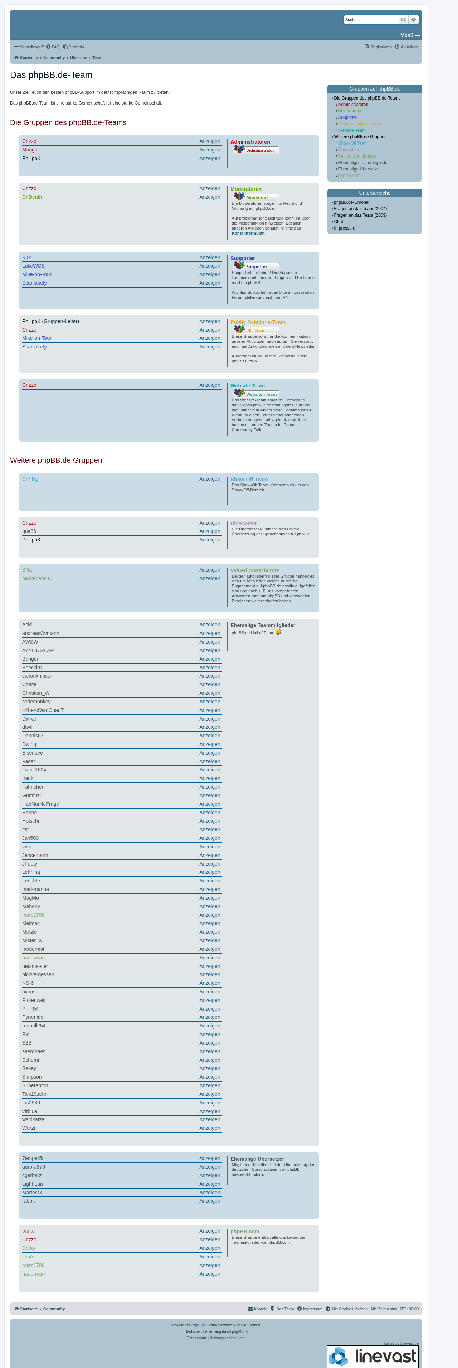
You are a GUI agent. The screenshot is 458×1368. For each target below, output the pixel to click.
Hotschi (30, 821)
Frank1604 (34, 769)
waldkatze (33, 1119)
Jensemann (35, 855)
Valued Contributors (357, 156)
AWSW (30, 642)
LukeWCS (33, 266)
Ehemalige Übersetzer (359, 169)
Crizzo (29, 141)
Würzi (28, 1128)
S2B (27, 1043)
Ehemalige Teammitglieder (363, 162)
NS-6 (28, 983)
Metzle (29, 932)
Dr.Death (32, 197)
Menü (407, 35)
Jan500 (30, 838)
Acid (27, 624)
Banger (30, 659)
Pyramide (32, 1017)
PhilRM (30, 1009)
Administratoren (353, 104)
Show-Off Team (352, 143)
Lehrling (31, 872)
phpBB (197, 1325)
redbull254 (34, 1026)
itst (25, 829)
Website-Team (351, 130)
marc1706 (33, 915)
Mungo (30, 150)
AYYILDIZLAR (38, 650)
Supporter (347, 117)
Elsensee (32, 753)
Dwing (29, 744)
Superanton (35, 1085)
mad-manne (35, 889)
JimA (27, 1256)
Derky (28, 1248)
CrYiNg (30, 479)
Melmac (31, 923)
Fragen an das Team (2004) (360, 208)
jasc (26, 846)
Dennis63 (32, 735)
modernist (33, 949)
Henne (29, 812)
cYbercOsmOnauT (43, 710)
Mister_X (32, 940)
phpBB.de (240, 1332)
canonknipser (37, 676)
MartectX (32, 1192)
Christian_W (35, 693)
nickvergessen (38, 974)
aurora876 (33, 1167)
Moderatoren (350, 111)
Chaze (29, 684)
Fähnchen (33, 787)
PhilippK (31, 158)
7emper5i (32, 1158)
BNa (27, 570)
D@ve (29, 719)
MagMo (30, 898)
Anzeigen (209, 141)
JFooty (29, 864)
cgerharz (32, 1175)
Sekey (29, 1068)
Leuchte (31, 880)
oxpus (28, 991)
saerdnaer (33, 1051)
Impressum (344, 228)
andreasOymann (40, 633)
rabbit (28, 1201)
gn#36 (29, 531)
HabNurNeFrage (40, 804)
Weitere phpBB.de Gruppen (360, 136)
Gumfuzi (31, 795)
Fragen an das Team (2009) (360, 215)
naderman (33, 957)
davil (27, 727)
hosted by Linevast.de (373, 1354)
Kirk (26, 257)
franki (28, 778)
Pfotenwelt (34, 1000)
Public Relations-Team (359, 123)
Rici (26, 1034)
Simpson (32, 1077)
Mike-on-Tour (37, 274)
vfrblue (29, 1111)
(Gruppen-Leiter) (122, 322)
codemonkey (36, 701)
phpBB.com (349, 175)
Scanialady (34, 283)
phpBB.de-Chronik (351, 202)
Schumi (30, 1060)
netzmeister (35, 966)
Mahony (31, 906)
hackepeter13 (37, 578)
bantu (28, 1231)
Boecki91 (32, 667)
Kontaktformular (248, 233)
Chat (338, 221)
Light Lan (32, 1184)
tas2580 (31, 1103)
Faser (28, 761)
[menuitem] (52, 47)
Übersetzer (348, 149)
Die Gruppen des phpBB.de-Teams (367, 98)
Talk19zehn (35, 1094)
